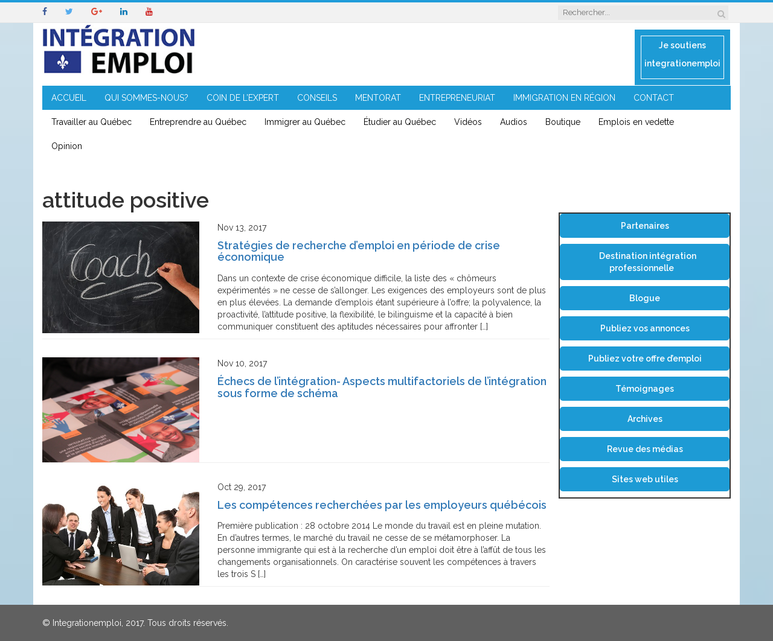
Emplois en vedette (636, 122)
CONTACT (653, 98)
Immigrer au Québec (305, 122)
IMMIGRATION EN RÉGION (564, 98)
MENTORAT (378, 98)
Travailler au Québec (91, 122)
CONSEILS (317, 98)
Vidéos (468, 122)
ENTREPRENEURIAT (457, 98)
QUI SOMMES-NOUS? (146, 98)
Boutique (562, 122)
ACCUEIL (68, 98)
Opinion (66, 146)
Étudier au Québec (400, 122)
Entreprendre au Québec (198, 122)
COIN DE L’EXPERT (243, 98)
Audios (513, 122)
